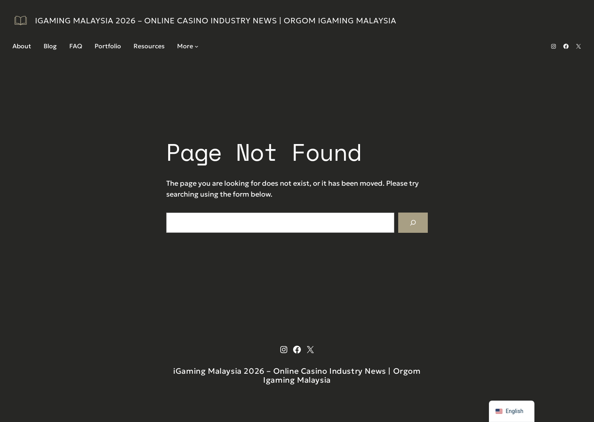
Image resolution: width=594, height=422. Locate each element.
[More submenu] (197, 46)
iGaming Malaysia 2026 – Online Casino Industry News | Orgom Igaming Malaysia (215, 21)
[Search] (413, 223)
